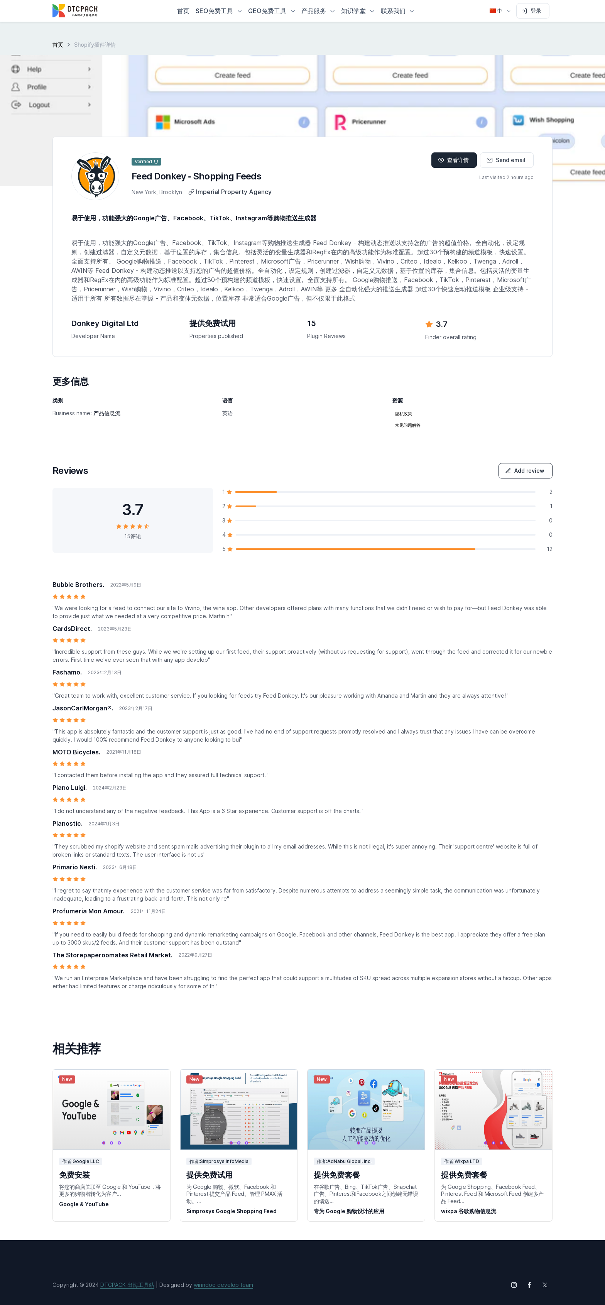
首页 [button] (183, 11)
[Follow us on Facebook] (529, 1285)
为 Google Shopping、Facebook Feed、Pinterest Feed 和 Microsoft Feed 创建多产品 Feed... (492, 1193)
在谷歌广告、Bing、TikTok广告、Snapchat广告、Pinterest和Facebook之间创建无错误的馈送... (366, 1193)
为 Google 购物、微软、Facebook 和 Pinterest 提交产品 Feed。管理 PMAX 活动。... (234, 1193)
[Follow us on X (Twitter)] (545, 1285)
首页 (57, 44)
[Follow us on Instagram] (514, 1285)
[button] (219, 11)
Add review (524, 470)
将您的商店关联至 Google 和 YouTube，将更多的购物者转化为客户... (110, 1190)
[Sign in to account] (532, 11)
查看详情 (453, 160)
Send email (506, 160)
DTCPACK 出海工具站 (127, 1284)
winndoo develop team (223, 1284)
